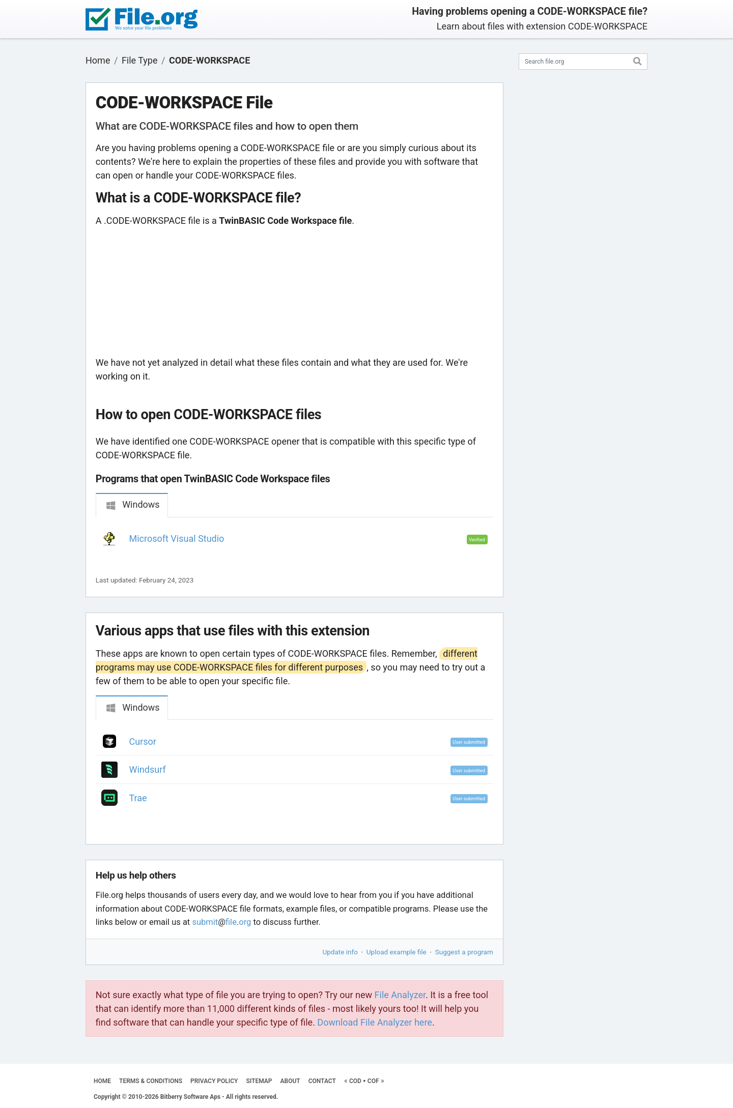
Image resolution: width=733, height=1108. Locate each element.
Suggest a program (464, 952)
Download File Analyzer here (374, 1022)
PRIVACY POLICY (214, 1081)
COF (373, 1081)
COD (355, 1081)
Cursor (142, 741)
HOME (102, 1081)
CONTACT (322, 1081)
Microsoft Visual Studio (176, 538)
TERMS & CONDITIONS (150, 1081)
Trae (138, 798)
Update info (340, 952)
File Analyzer (400, 994)
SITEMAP (259, 1081)
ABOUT (290, 1081)
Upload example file (396, 952)
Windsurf (147, 769)
